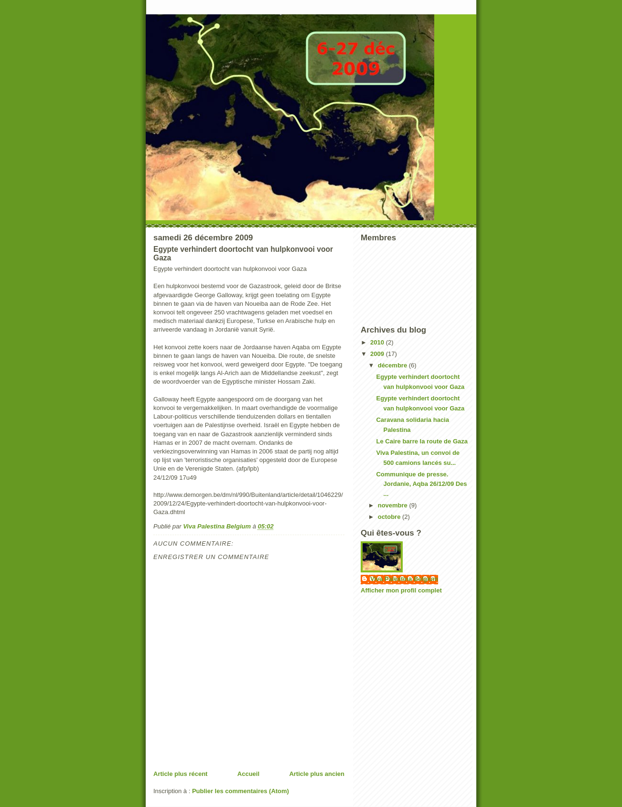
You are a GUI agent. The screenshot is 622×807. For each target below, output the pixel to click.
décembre (393, 365)
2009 (378, 353)
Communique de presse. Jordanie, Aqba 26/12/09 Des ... (421, 484)
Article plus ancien (316, 773)
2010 (378, 342)
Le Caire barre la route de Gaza (421, 441)
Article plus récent (180, 773)
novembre (393, 505)
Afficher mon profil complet (401, 590)
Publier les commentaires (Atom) (240, 791)
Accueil (248, 773)
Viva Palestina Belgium (404, 578)
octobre (390, 516)
